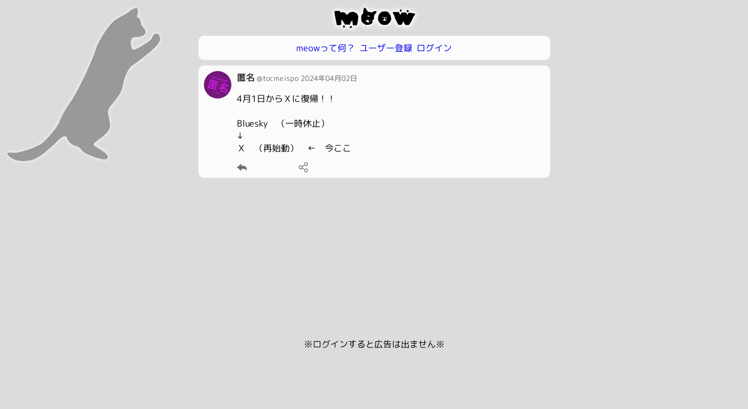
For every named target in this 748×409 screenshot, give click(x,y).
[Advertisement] (374, 260)
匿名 (245, 78)
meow (374, 17)
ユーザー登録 (385, 48)
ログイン (434, 48)
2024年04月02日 (328, 78)
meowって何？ (325, 48)
